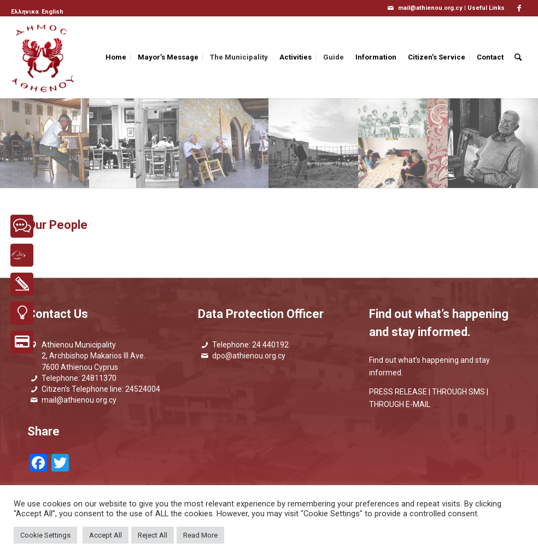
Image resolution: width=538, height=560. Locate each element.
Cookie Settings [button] (45, 535)
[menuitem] (25, 12)
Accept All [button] (105, 535)
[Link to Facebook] (519, 8)
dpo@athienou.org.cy (248, 355)
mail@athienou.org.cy (79, 400)
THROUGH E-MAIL (399, 404)
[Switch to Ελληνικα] (25, 12)
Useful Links (486, 7)
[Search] (518, 57)
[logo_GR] (44, 57)
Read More (200, 535)
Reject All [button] (152, 535)
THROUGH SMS (458, 391)
